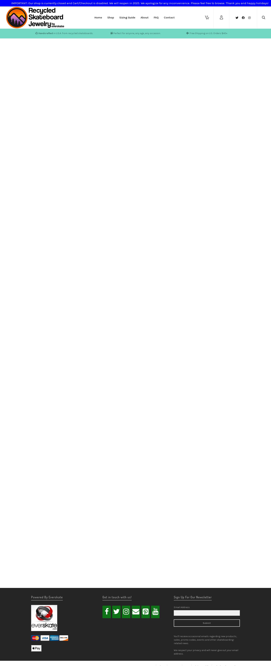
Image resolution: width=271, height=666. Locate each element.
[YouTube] (155, 612)
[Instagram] (126, 612)
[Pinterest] (145, 612)
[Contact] (136, 612)
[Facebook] (106, 612)
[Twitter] (116, 612)
